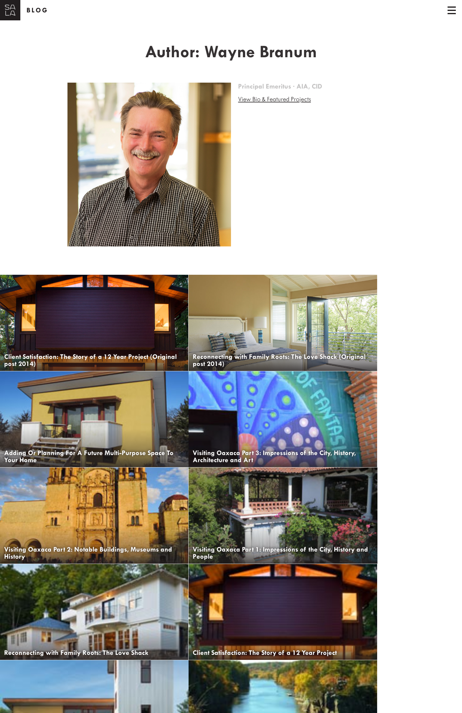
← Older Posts (23, 682)
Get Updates (33, 703)
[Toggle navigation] (451, 10)
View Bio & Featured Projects (277, 99)
